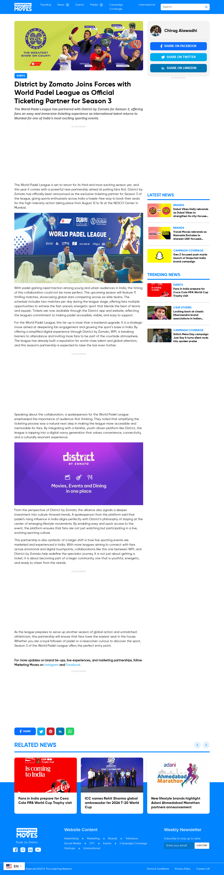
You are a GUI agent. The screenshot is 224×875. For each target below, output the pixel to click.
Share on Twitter (178, 57)
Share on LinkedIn (178, 68)
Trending (45, 4)
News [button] (63, 5)
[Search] (185, 7)
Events (80, 4)
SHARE (25, 731)
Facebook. (73, 665)
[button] (197, 745)
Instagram (51, 665)
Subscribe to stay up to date (182, 838)
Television (131, 838)
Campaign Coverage (116, 6)
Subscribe (202, 846)
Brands (112, 838)
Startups (69, 848)
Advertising (71, 838)
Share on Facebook (178, 46)
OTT (92, 843)
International (147, 4)
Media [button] (96, 5)
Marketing (93, 838)
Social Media (72, 843)
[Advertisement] (78, 152)
